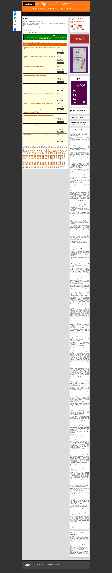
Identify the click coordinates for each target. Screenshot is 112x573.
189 (35, 158)
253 (35, 163)
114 (48, 152)
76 (47, 150)
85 (66, 150)
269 (35, 164)
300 (32, 167)
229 (56, 161)
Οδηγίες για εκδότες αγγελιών (77, 117)
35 (49, 147)
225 (46, 161)
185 (24, 158)
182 (59, 157)
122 (27, 153)
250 (27, 163)
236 (32, 162)
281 (24, 166)
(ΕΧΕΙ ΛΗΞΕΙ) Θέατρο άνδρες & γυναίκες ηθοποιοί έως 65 (37, 134)
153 (24, 156)
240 (43, 162)
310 (59, 167)
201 (24, 159)
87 (26, 151)
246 (59, 162)
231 (62, 161)
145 (46, 155)
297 (24, 167)
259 (51, 163)
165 (56, 156)
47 (30, 149)
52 (41, 149)
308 (54, 167)
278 (59, 164)
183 (62, 157)
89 (30, 151)
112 (43, 152)
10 (41, 146)
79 (53, 150)
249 (24, 163)
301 (35, 167)
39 (58, 147)
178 (48, 157)
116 (54, 152)
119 (62, 152)
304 (43, 167)
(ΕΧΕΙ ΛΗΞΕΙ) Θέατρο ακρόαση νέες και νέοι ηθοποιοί (36, 124)
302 (38, 167)
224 (43, 161)
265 (24, 164)
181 (56, 157)
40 (60, 147)
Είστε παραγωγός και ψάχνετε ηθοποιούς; (79, 122)
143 (40, 155)
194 (48, 158)
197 (56, 158)
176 (43, 157)
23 (24, 147)
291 (51, 166)
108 (32, 152)
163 (51, 156)
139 (29, 155)
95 (43, 151)
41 (62, 147)
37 (53, 147)
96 (45, 151)
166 (59, 156)
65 (24, 150)
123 (29, 153)
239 (40, 162)
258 (48, 163)
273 (46, 164)
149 (56, 155)
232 (64, 161)
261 (56, 163)
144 (43, 155)
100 (54, 151)
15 (51, 146)
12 (45, 146)
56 (49, 149)
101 (57, 151)
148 (54, 155)
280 (64, 164)
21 (64, 146)
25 (28, 147)
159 (40, 156)
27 (33, 147)
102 (59, 151)
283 (29, 166)
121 (24, 153)
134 (59, 153)
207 (40, 159)
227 (51, 161)
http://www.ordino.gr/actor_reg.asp (31, 112)
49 (35, 149)
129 (46, 153)
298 (27, 167)
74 (43, 150)
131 (51, 153)
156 (32, 156)
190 (38, 158)
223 (40, 161)
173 (35, 157)
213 (56, 159)
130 (48, 153)
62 (62, 149)
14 (49, 146)
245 (56, 162)
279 (62, 164)
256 (43, 163)
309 (56, 167)
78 (51, 150)
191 (40, 158)
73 (41, 150)
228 (54, 161)
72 (39, 150)
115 (51, 152)
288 (43, 166)
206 (38, 159)
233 (24, 162)
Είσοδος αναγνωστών (39, 13)
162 (48, 156)
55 (47, 149)
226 (48, 161)
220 (32, 161)
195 (51, 158)
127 (40, 153)
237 (35, 162)
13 (47, 146)
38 (55, 147)
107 (29, 152)
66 (26, 150)
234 (27, 162)
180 (54, 157)
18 (58, 146)
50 (37, 149)
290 (48, 166)
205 (35, 159)
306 (48, 167)
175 (40, 157)
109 (35, 152)
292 (54, 166)
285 (35, 166)
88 (28, 151)
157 (35, 156)
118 (59, 152)
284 (32, 166)
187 (29, 158)
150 (59, 155)
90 (33, 151)
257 (46, 163)
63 (64, 149)
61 (60, 149)
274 (48, 164)
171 (29, 157)
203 (29, 159)
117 (56, 152)
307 (51, 167)
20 (62, 146)
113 (46, 152)
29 (37, 147)
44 (24, 149)
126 (38, 153)
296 (64, 166)
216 (64, 159)
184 (64, 157)
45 (26, 149)
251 (29, 163)
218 (27, 161)
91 (35, 151)
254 (38, 163)
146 (48, 155)
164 (54, 156)
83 (62, 150)
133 (56, 153)
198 (59, 158)
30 (39, 147)
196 (54, 158)
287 (40, 166)
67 (28, 150)
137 (24, 155)
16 (54, 146)
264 (64, 163)
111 (40, 152)
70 (35, 150)
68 (30, 150)
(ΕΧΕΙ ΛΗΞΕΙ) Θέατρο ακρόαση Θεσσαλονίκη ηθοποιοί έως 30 (38, 103)
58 (53, 149)
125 (35, 153)
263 (62, 163)
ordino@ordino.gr (60, 564)
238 (38, 162)
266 (27, 164)
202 (27, 159)
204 (32, 159)
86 (24, 151)
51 (39, 149)
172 (32, 157)
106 (27, 152)
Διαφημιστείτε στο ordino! (79, 39)
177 (46, 157)
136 (64, 153)
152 (64, 155)
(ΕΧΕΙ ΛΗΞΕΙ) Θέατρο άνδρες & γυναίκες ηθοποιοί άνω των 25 (38, 115)
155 (29, 156)
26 (30, 147)
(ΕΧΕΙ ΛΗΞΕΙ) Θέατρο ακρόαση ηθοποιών (34, 66)
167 (62, 156)
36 (51, 147)
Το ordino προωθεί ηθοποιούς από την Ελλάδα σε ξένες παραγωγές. (78, 22)
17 (56, 146)
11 (43, 146)
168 (64, 156)
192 (43, 158)
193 (46, 158)
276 (54, 164)
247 (62, 162)
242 (48, 162)
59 (55, 149)
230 (59, 161)
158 (38, 156)
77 (49, 150)
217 (24, 161)
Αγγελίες (24, 13)
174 (38, 157)
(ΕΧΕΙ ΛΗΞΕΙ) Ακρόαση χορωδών (32, 84)
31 (41, 147)
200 (64, 158)
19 (60, 146)
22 (66, 146)
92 (37, 151)
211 (51, 159)
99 (51, 151)
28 (35, 147)
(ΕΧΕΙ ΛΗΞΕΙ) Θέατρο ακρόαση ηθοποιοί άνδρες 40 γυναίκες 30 (39, 93)
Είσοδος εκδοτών (30, 13)
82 (60, 150)
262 (59, 163)
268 (32, 164)
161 (46, 156)
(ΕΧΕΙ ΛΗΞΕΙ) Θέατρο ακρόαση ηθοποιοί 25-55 (35, 75)
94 (41, 151)
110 (38, 152)
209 (46, 159)
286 (38, 166)
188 (32, 158)
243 (51, 162)
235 (29, 162)
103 (62, 151)
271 (40, 164)
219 (29, 161)
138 (27, 155)
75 (45, 150)
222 (38, 161)
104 (65, 151)
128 (43, 153)
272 (43, 164)
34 (47, 147)
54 (45, 149)
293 (56, 166)
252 (32, 163)
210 (48, 159)
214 (59, 159)
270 (38, 164)
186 (27, 158)
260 (54, 163)
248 (64, 162)
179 (51, 157)
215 (62, 159)
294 (59, 166)
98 (49, 151)
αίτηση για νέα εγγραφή (60, 25)
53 (43, 149)
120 (64, 152)
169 (24, 157)
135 (62, 153)
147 (51, 155)
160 (43, 156)
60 (58, 149)
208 (43, 159)
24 (26, 147)
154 (27, 156)
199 (62, 158)
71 (37, 150)
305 (46, 167)
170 (27, 157)
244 (54, 162)
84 (64, 150)
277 (56, 164)
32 (43, 147)
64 (66, 149)
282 (27, 166)
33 (45, 147)
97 (47, 151)
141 (35, 155)
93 (39, 151)
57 (51, 149)
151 (62, 155)
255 (40, 163)
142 (38, 155)
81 (58, 150)
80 (55, 150)
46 (28, 149)
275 (51, 164)
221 (35, 161)
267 (29, 164)
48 (33, 149)
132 (54, 153)
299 (29, 167)
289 (46, 166)
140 (32, 155)
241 (46, 162)
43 (66, 147)
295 (62, 166)
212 (54, 159)
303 (40, 167)
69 (33, 150)
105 (24, 152)
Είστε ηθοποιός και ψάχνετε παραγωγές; (79, 124)
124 (32, 153)
